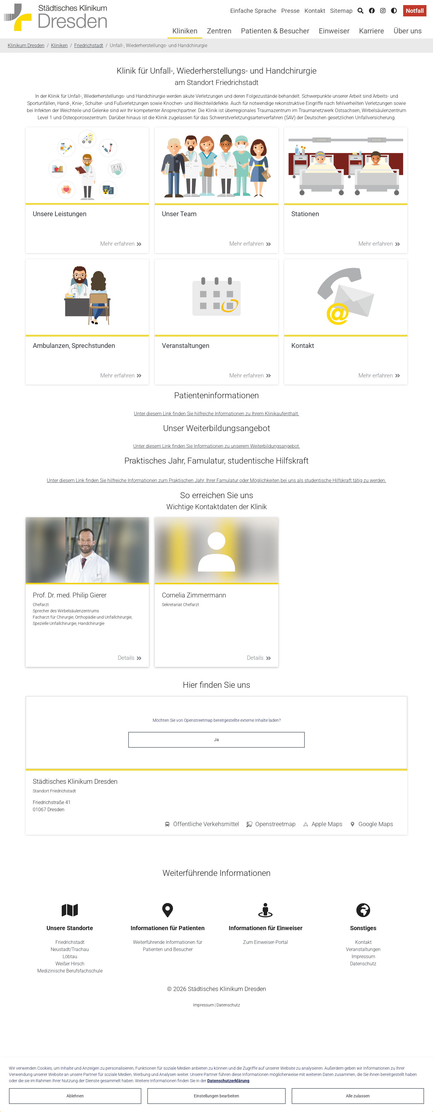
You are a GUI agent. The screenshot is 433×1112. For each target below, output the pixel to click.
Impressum (363, 956)
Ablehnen (75, 1096)
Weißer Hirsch (69, 964)
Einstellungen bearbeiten (216, 1096)
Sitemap (341, 10)
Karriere (371, 31)
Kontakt (314, 10)
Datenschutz (363, 964)
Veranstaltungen (363, 949)
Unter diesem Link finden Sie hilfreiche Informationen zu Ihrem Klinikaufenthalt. (216, 413)
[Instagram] (383, 11)
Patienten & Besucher (275, 31)
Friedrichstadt (69, 942)
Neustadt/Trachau (70, 949)
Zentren (219, 31)
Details (130, 657)
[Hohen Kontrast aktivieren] (394, 11)
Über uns (408, 31)
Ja (216, 739)
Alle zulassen (358, 1096)
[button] (371, 825)
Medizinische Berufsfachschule (70, 971)
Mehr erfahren (121, 243)
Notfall (415, 10)
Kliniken (184, 31)
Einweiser (334, 31)
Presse (290, 10)
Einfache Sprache (253, 10)
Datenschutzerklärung (228, 1080)
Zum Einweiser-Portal (265, 942)
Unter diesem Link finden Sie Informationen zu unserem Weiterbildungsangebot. (216, 446)
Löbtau (70, 956)
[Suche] (360, 11)
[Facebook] (372, 11)
